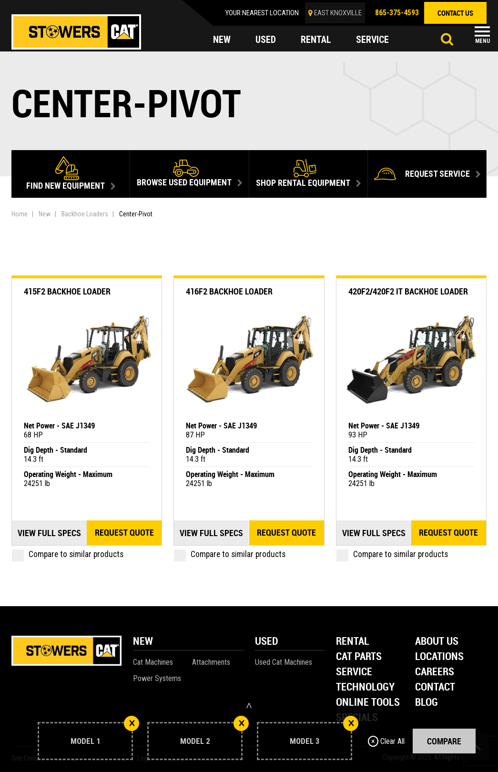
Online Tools (368, 703)
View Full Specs (49, 532)
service (372, 40)
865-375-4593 (397, 12)
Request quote (124, 532)
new (222, 40)
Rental (352, 642)
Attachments (211, 662)
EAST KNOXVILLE (338, 13)
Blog (426, 703)
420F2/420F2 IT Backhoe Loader (408, 291)
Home (19, 214)
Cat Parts (359, 657)
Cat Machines (153, 662)
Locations (439, 657)
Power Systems (157, 678)
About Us (436, 642)
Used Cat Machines (283, 662)
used (265, 40)
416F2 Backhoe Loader (229, 291)
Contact (435, 687)
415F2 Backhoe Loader (67, 291)
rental (316, 40)
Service (354, 672)
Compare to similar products (67, 554)
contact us (455, 13)
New (45, 214)
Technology (365, 687)
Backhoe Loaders (84, 214)
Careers (434, 672)
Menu (482, 41)
